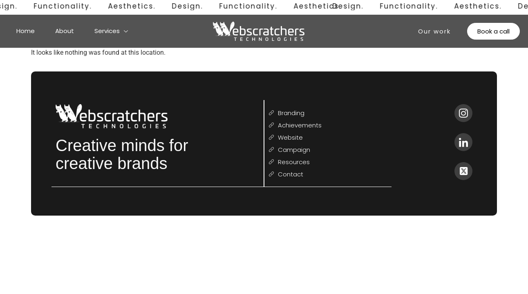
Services (111, 31)
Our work (434, 31)
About (64, 31)
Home (25, 31)
